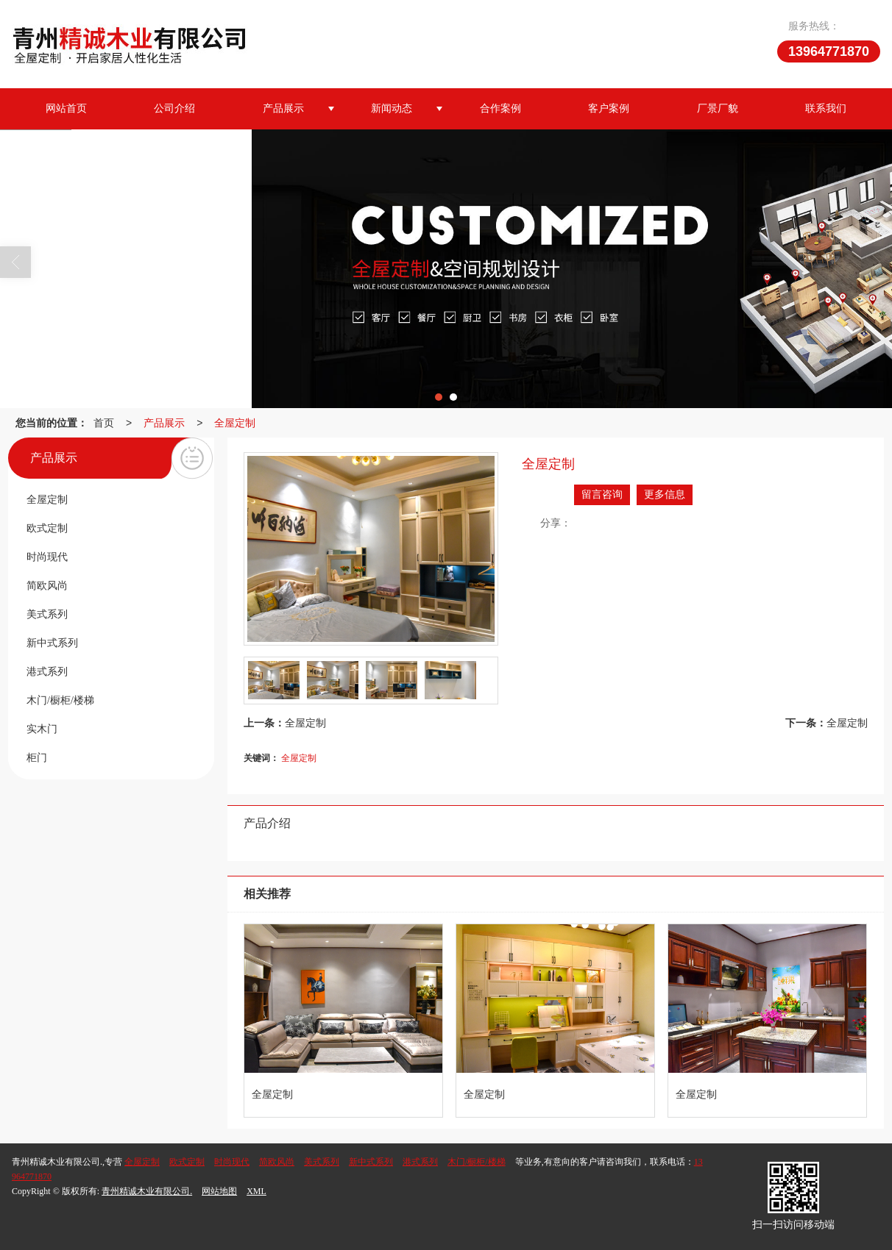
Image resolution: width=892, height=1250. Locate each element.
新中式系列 (371, 1162)
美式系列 (321, 1162)
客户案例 (608, 108)
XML (256, 1191)
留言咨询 (602, 494)
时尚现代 (231, 1162)
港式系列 (420, 1162)
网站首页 (66, 108)
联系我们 (825, 108)
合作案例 (500, 108)
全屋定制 (234, 423)
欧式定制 (187, 1162)
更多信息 (664, 494)
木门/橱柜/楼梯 (476, 1162)
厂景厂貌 (717, 108)
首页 (103, 423)
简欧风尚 (276, 1162)
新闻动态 (391, 108)
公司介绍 (174, 108)
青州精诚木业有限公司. (147, 1191)
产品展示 (283, 108)
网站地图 (219, 1191)
